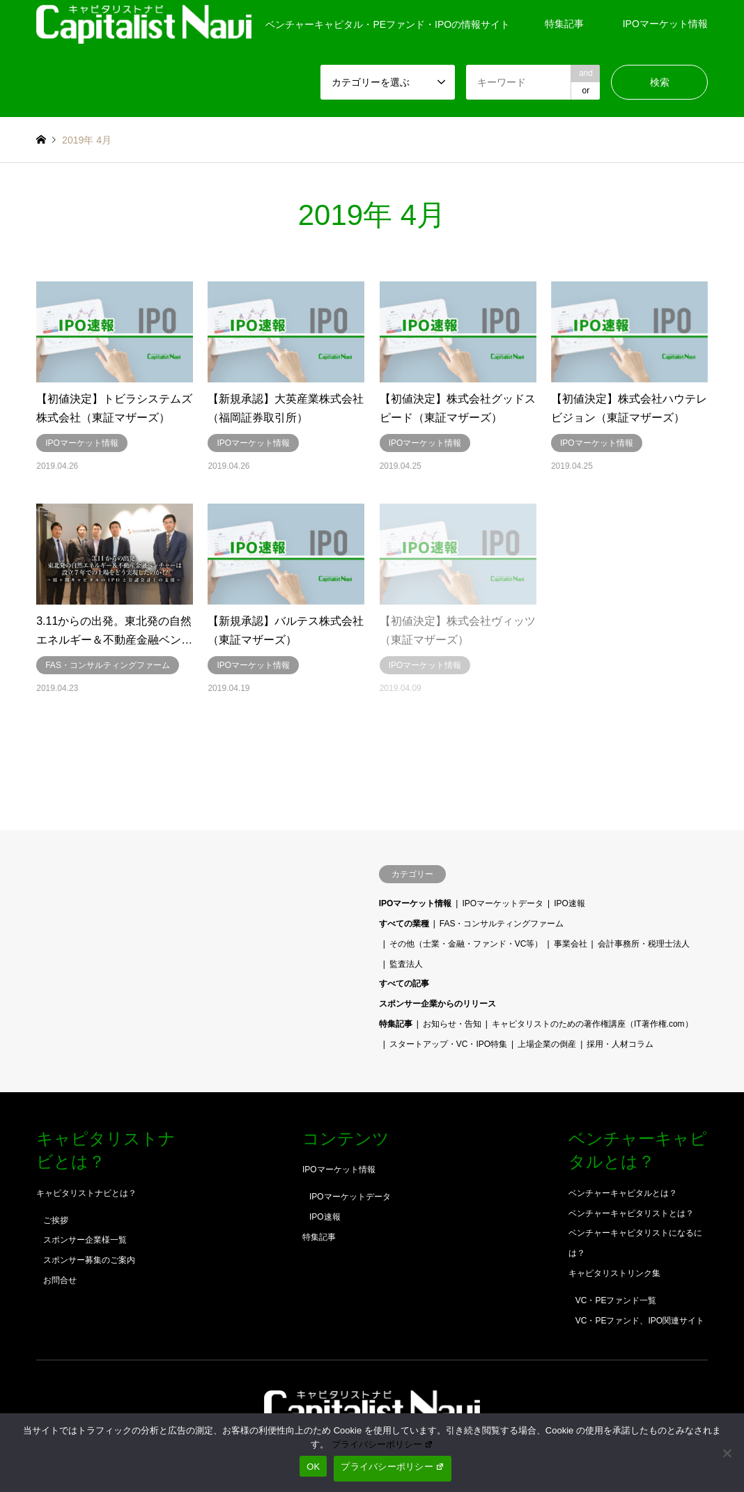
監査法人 (406, 964)
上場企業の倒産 (547, 1044)
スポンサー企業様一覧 (85, 1240)
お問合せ (60, 1280)
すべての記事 (404, 983)
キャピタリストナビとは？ (86, 1193)
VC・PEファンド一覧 (616, 1300)
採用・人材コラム (620, 1044)
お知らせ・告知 (452, 1024)
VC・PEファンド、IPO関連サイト (639, 1321)
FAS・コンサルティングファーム (502, 923)
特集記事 (564, 23)
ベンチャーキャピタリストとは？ (631, 1213)
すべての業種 (404, 923)
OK (313, 1466)
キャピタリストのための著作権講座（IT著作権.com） (592, 1024)
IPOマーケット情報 (665, 23)
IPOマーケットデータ (502, 903)
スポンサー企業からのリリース (437, 1004)
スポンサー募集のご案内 (89, 1260)
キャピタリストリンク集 (614, 1273)
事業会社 (570, 944)
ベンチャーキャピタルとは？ (622, 1193)
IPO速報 (569, 903)
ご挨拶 (55, 1220)
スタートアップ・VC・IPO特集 (448, 1044)
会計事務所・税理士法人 (644, 944)
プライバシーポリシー (382, 1444)
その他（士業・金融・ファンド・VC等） (466, 944)
